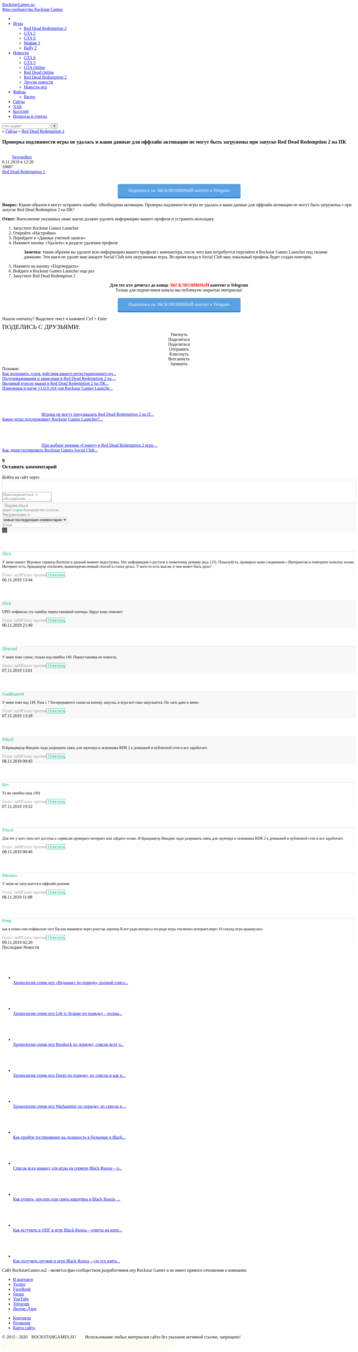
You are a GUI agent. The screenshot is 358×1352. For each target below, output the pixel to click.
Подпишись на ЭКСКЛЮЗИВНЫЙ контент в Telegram (179, 190)
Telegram (21, 1305)
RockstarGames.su (179, 7)
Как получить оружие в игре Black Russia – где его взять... (66, 1262)
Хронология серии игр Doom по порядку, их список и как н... (69, 1077)
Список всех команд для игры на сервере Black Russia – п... (67, 1169)
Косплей (21, 111)
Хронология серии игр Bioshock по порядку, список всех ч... (68, 1046)
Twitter (19, 1286)
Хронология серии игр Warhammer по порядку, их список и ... (70, 1108)
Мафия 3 (32, 43)
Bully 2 (30, 48)
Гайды (19, 101)
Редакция (21, 1324)
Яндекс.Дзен (24, 1310)
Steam (18, 1295)
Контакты (22, 1319)
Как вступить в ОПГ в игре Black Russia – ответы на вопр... (67, 1231)
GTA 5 (30, 33)
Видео (29, 96)
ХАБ (17, 106)
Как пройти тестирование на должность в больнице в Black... (69, 1139)
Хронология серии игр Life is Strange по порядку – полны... (67, 1015)
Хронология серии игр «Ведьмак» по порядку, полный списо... (70, 984)
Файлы (19, 92)
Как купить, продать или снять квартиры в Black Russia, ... (66, 1200)
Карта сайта (24, 1329)
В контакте (23, 1281)
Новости (21, 52)
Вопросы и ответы (30, 116)
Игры (18, 23)
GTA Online (34, 67)
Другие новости (38, 82)
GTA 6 (30, 38)
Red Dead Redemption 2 (45, 28)
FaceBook (22, 1290)
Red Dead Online (39, 72)
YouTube (21, 1300)
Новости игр (35, 87)
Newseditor (22, 157)
